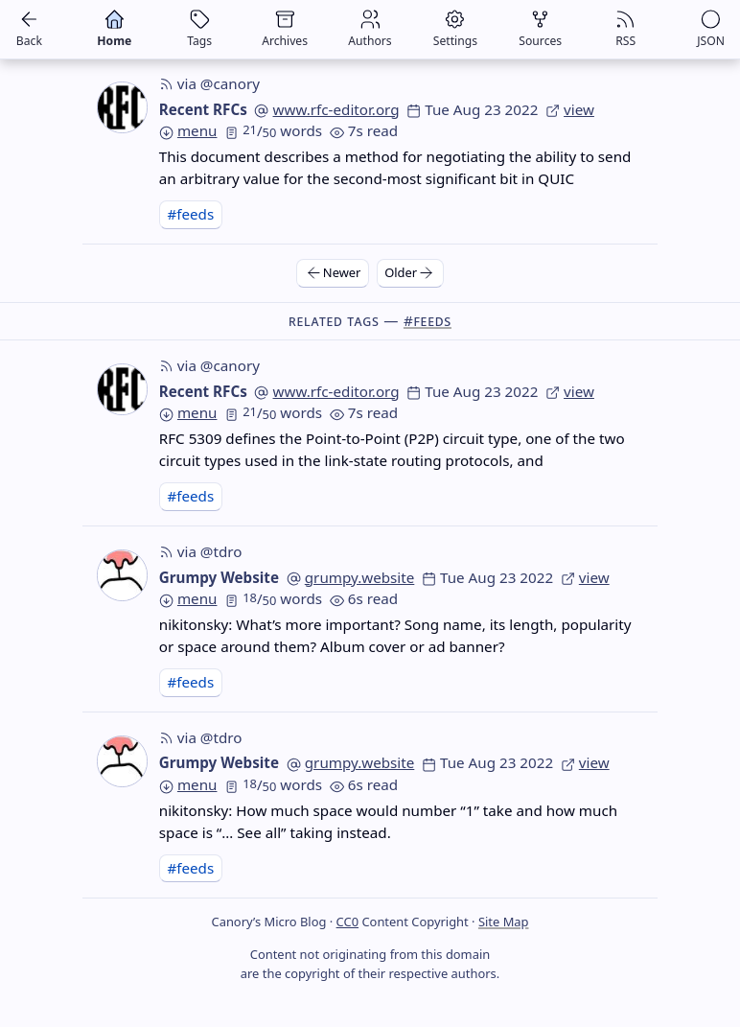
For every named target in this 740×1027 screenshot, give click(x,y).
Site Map (503, 921)
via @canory (209, 83)
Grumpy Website (219, 577)
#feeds (190, 213)
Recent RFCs (203, 109)
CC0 (347, 921)
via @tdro (201, 551)
